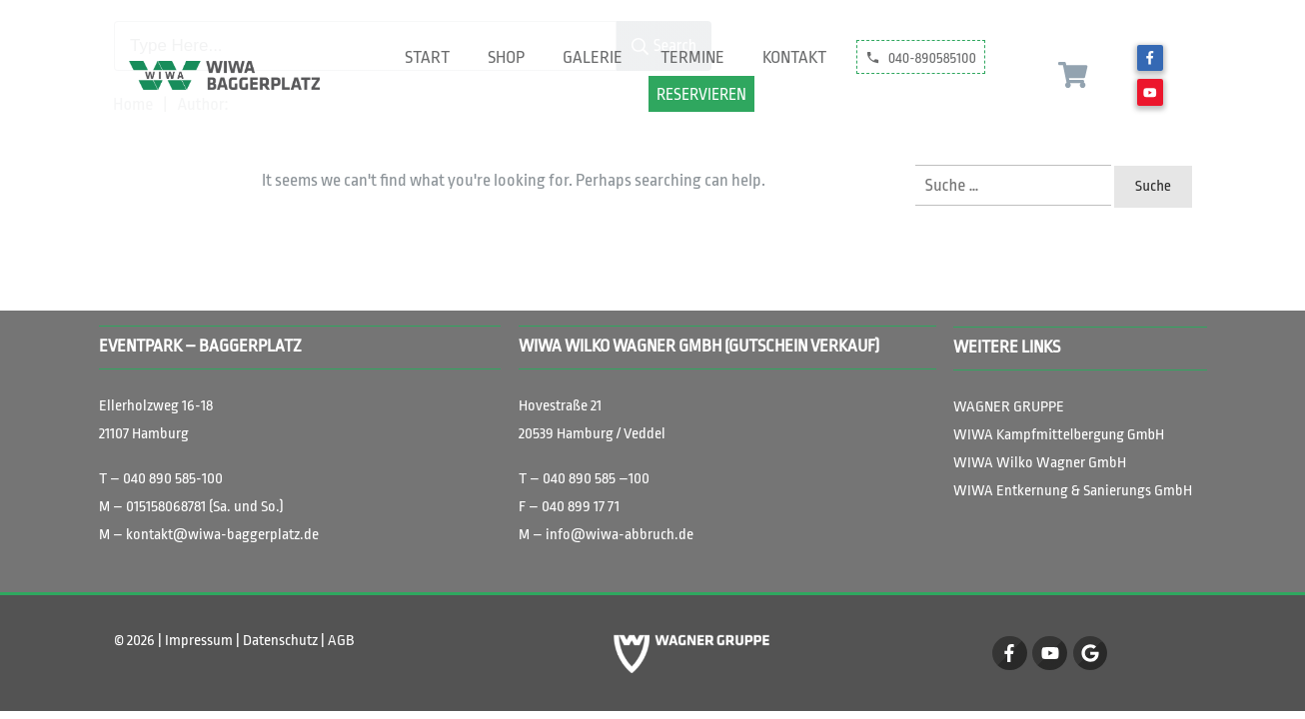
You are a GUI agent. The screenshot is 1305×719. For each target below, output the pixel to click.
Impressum (200, 640)
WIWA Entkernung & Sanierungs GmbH (1072, 490)
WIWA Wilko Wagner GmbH (1039, 462)
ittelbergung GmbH (1058, 434)
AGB (341, 640)
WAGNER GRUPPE (1010, 406)
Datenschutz (280, 640)
